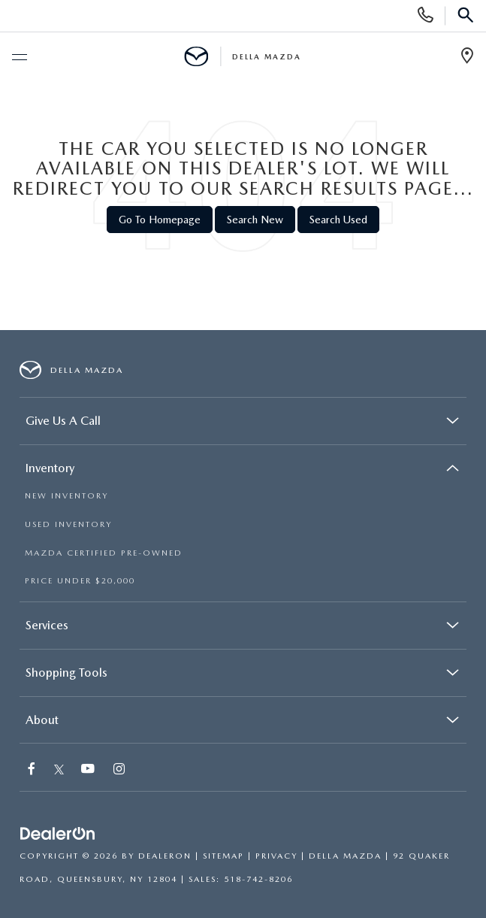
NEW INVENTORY (66, 496)
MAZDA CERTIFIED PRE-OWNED (104, 553)
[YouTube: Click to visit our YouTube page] (88, 770)
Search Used (338, 220)
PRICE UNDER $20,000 (80, 581)
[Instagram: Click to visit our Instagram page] (120, 770)
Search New (255, 220)
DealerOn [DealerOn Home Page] (165, 856)
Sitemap (223, 856)
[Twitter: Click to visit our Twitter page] (59, 770)
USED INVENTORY (68, 524)
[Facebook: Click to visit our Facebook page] (32, 770)
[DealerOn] (58, 834)
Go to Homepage (160, 220)
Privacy (276, 856)
